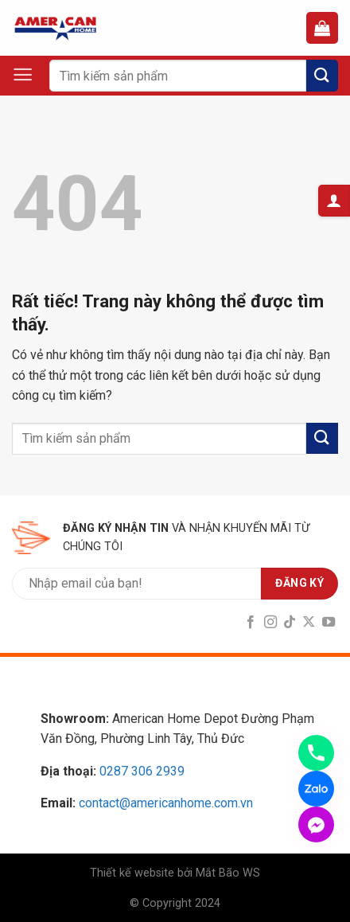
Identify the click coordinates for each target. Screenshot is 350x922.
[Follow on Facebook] (250, 622)
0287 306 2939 (142, 771)
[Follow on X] (308, 622)
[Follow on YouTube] (328, 622)
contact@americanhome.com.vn (166, 803)
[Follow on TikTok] (289, 622)
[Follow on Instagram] (269, 622)
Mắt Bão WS (228, 873)
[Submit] (322, 75)
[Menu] (30, 74)
